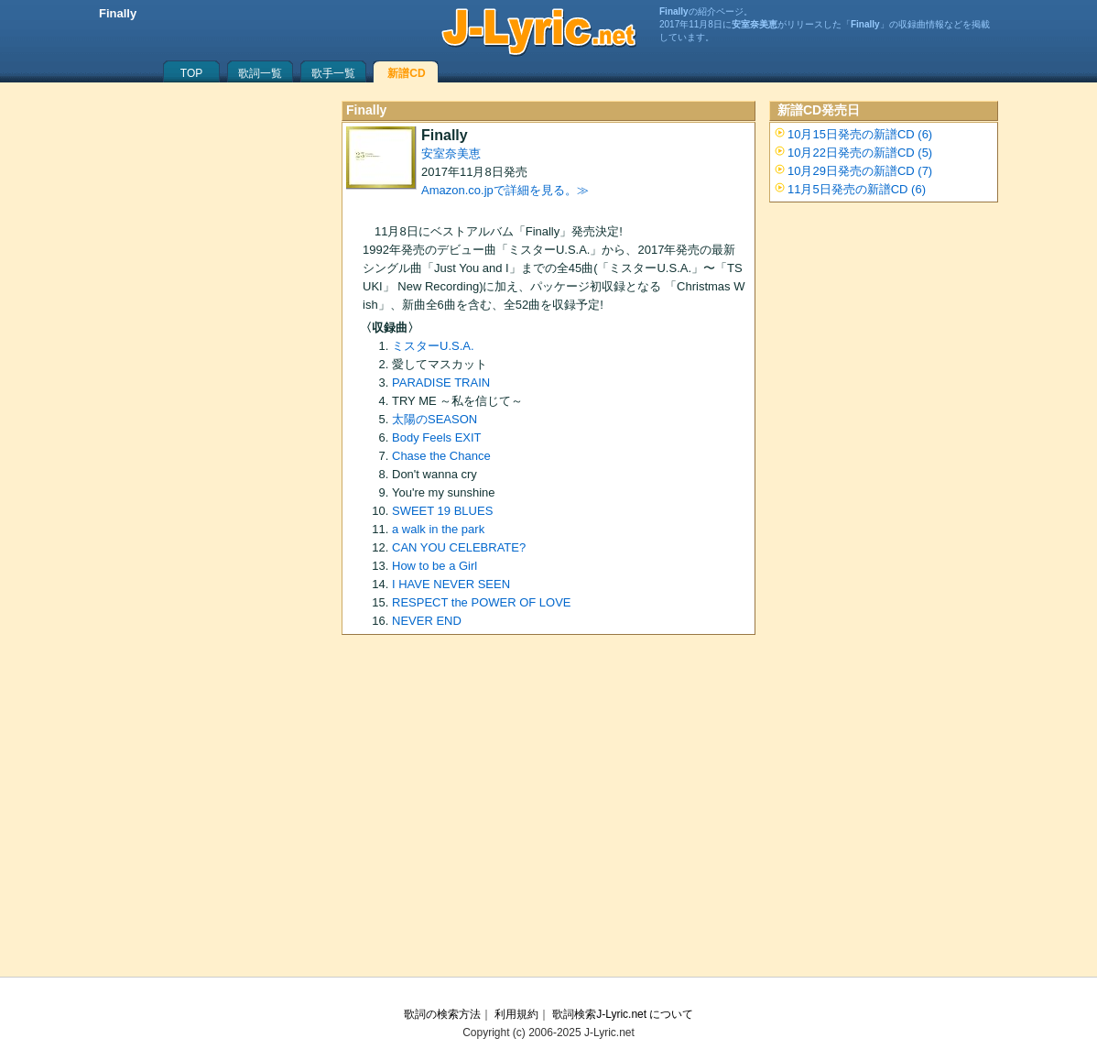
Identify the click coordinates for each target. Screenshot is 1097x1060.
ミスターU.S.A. (433, 346)
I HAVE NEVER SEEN (451, 584)
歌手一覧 (333, 73)
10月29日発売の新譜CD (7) (859, 171)
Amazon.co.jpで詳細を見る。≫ (505, 190)
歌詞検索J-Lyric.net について (622, 1014)
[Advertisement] (548, 811)
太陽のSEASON (434, 419)
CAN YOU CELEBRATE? (459, 547)
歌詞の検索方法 (442, 1014)
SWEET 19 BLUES (442, 511)
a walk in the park (438, 529)
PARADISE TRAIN (441, 382)
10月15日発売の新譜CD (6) (859, 134)
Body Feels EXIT (437, 437)
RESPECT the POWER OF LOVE (481, 602)
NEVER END (427, 621)
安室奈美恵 (451, 153)
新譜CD (406, 73)
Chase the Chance (441, 456)
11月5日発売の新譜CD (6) (856, 189)
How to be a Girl (434, 566)
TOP (191, 73)
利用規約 (516, 1014)
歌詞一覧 (260, 73)
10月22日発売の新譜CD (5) (859, 152)
